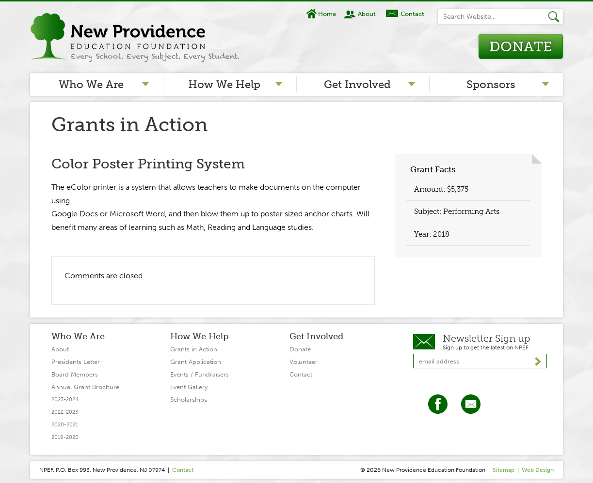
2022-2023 (64, 412)
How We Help (224, 84)
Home (327, 13)
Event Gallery (189, 387)
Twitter (471, 404)
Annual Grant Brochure (85, 387)
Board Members (74, 374)
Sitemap (503, 470)
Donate (520, 46)
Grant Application (195, 361)
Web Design (538, 470)
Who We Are (91, 84)
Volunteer (303, 361)
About (367, 13)
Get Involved (357, 84)
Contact (412, 13)
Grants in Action (193, 349)
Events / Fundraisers (199, 374)
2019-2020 (65, 437)
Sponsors (490, 84)
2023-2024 (65, 399)
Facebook (438, 404)
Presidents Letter (75, 361)
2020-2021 (64, 425)
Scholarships (188, 399)
